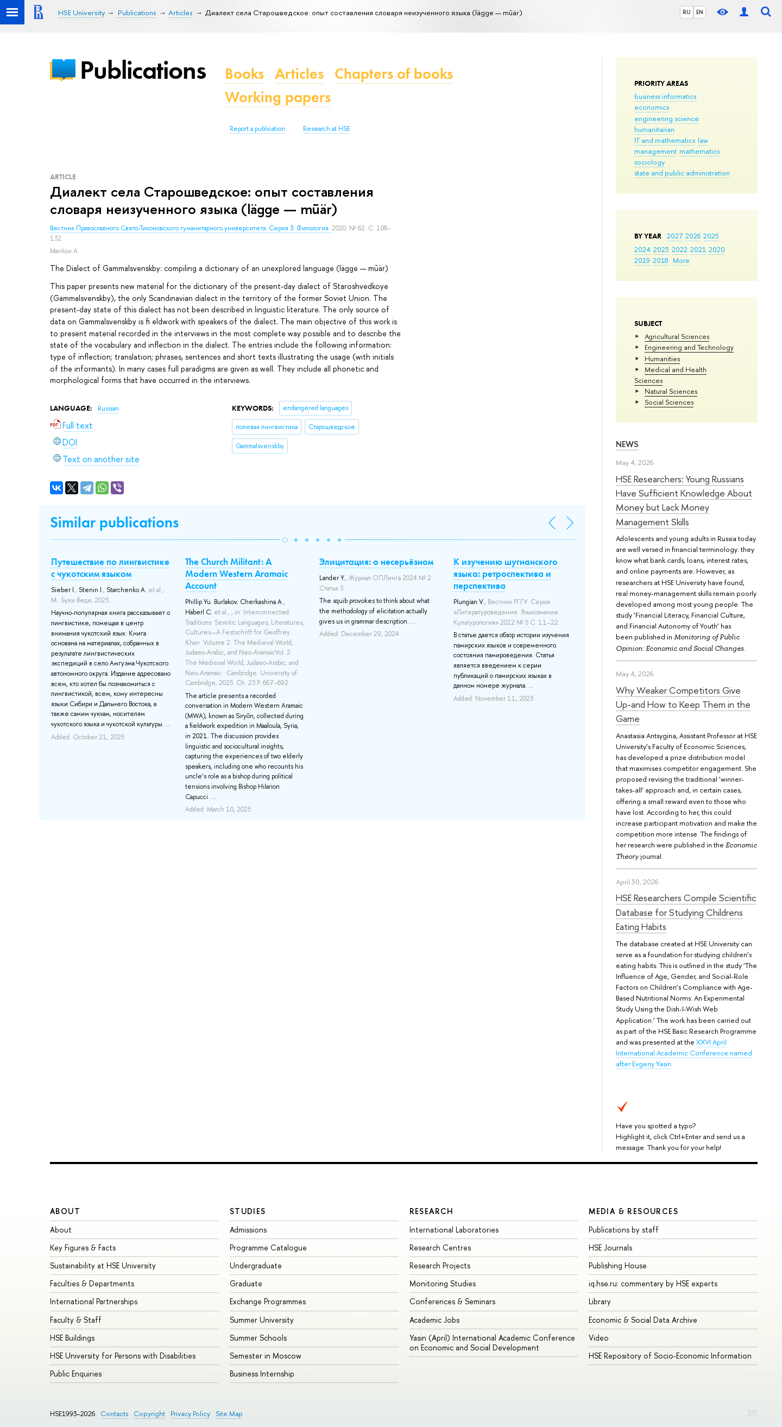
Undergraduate (256, 1265)
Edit (753, 1411)
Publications (143, 69)
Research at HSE (326, 128)
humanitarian (654, 129)
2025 (711, 236)
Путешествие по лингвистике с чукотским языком (110, 568)
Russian (108, 408)
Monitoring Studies (442, 1283)
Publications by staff (624, 1229)
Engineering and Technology (689, 347)
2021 (698, 249)
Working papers (278, 96)
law (703, 140)
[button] (285, 540)
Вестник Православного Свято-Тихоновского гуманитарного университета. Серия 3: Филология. (191, 228)
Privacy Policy (190, 1413)
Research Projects (439, 1265)
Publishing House (618, 1265)
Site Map (229, 1413)
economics (651, 107)
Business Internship (262, 1373)
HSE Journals (610, 1247)
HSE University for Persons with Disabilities (122, 1355)
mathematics (699, 151)
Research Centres (440, 1247)
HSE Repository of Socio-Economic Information (670, 1355)
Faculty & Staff (76, 1320)
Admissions (248, 1229)
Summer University (262, 1320)
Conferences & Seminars (452, 1301)
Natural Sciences (671, 391)
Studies (248, 1211)
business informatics (665, 96)
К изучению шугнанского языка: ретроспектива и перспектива (505, 574)
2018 (661, 260)
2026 (693, 236)
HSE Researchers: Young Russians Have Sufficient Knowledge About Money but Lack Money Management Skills (684, 500)
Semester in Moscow (265, 1355)
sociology (649, 162)
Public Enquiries (76, 1373)
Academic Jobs (434, 1320)
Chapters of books (394, 73)
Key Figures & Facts (83, 1247)
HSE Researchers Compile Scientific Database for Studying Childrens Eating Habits (686, 912)
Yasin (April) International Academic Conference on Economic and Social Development (492, 1342)
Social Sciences (669, 402)
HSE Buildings (72, 1337)
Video (599, 1337)
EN (699, 12)
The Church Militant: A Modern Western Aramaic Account (236, 574)
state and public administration (682, 173)
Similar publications (114, 522)
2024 (642, 249)
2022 (680, 249)
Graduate (246, 1283)
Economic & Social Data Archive (643, 1320)
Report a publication (257, 128)
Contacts (114, 1413)
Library (600, 1301)
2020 (717, 249)
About (65, 1211)
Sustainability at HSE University (103, 1265)
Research (431, 1211)
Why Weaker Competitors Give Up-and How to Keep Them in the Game (683, 704)
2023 (661, 249)
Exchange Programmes (268, 1301)
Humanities (662, 358)
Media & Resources (633, 1211)
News (627, 444)
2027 (675, 236)
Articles (299, 73)
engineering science (666, 118)
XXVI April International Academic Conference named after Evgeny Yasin (684, 1052)
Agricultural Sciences (677, 336)
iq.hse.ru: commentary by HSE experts (653, 1283)
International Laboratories (454, 1229)
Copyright (149, 1413)
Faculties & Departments (92, 1283)
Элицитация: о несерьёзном (376, 562)
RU (687, 12)
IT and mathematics (664, 140)
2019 (642, 260)
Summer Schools (258, 1337)
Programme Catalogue (268, 1247)
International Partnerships (93, 1301)
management (655, 151)
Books (244, 73)
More (681, 260)
